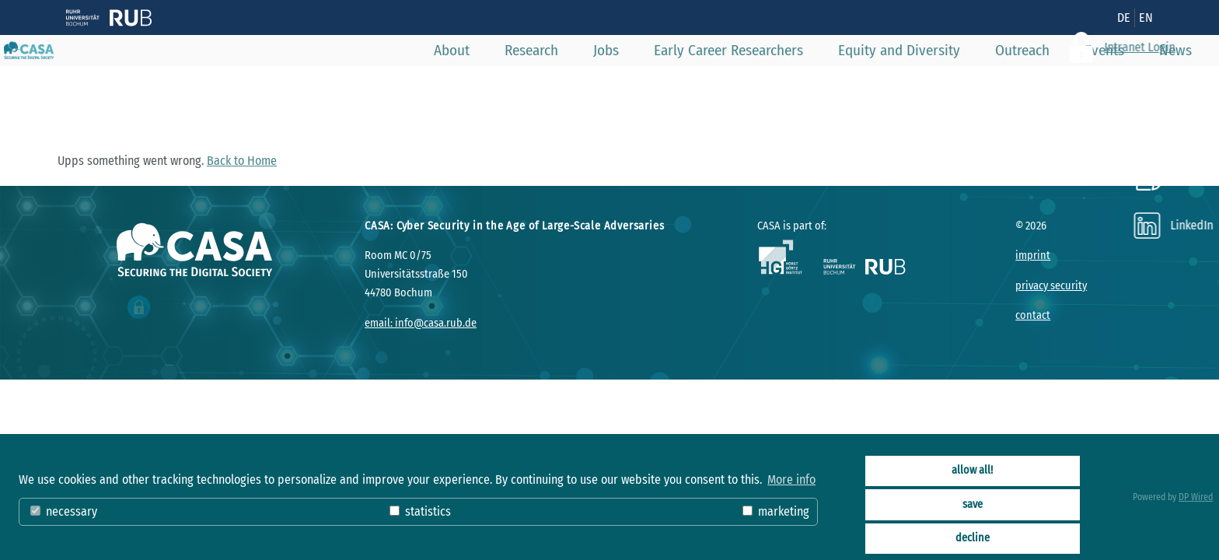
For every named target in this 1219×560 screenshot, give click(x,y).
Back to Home (242, 160)
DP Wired (1196, 497)
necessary (63, 511)
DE (1123, 17)
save (972, 504)
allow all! (972, 470)
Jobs (567, 85)
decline (972, 537)
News (1136, 85)
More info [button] (791, 479)
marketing (775, 511)
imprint (1032, 255)
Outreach (983, 85)
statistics (420, 511)
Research (492, 85)
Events (1065, 85)
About (413, 85)
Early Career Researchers (689, 85)
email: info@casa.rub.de (421, 323)
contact (1032, 315)
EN (1146, 17)
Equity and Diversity (860, 85)
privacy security (1051, 285)
